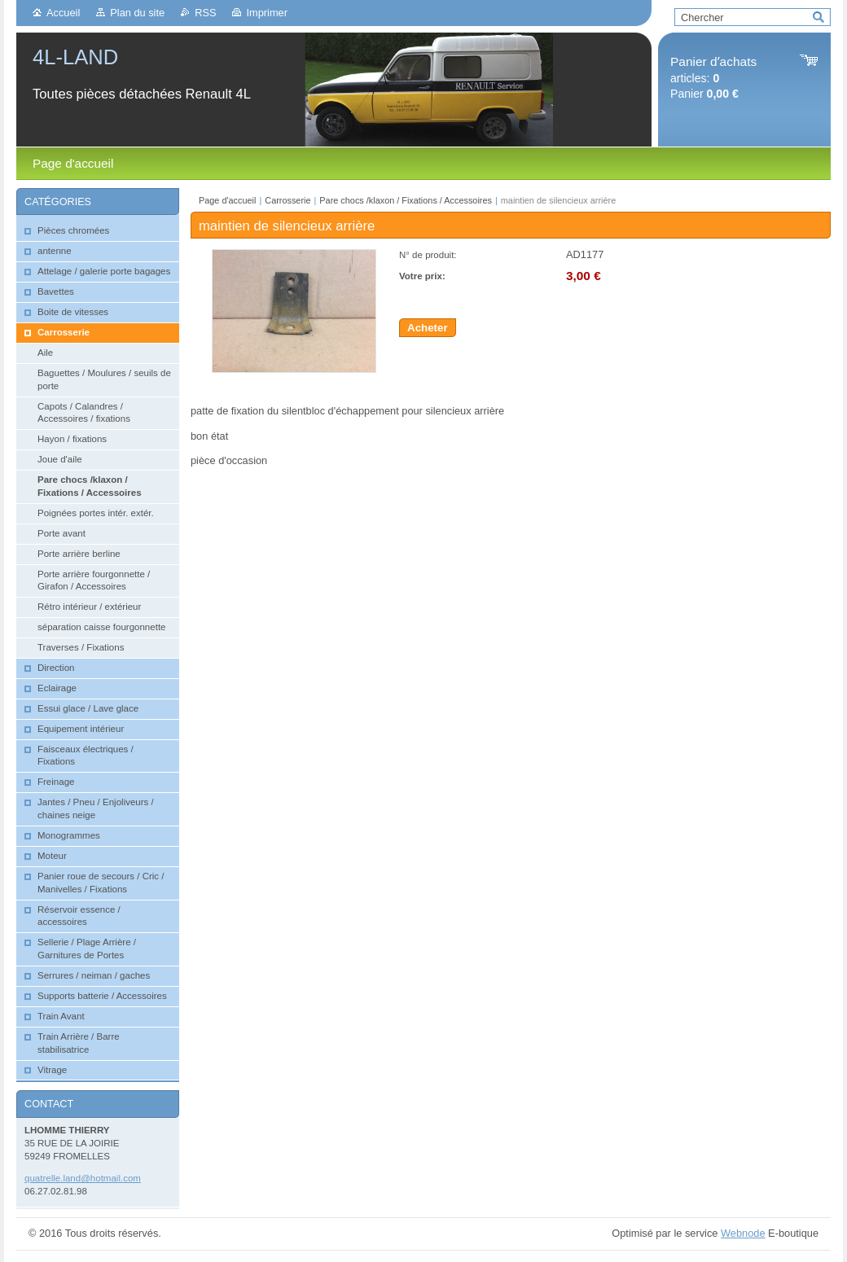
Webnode (743, 1233)
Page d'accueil (227, 200)
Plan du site (137, 13)
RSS (205, 13)
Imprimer (266, 13)
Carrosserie (287, 200)
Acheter (427, 328)
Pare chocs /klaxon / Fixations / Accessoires (405, 200)
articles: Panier (713, 77)
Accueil (63, 13)
